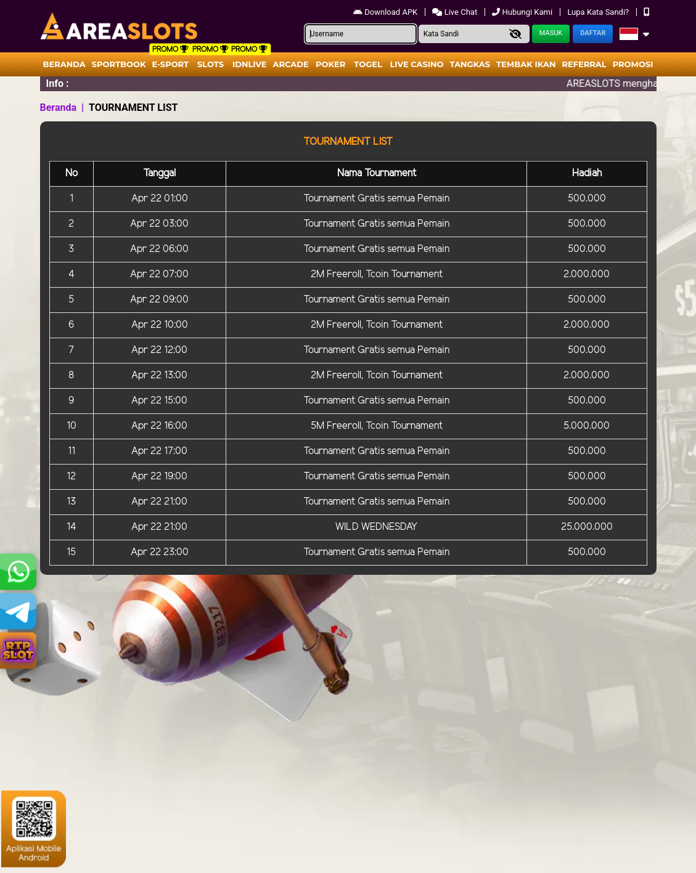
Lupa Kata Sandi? (599, 12)
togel (368, 64)
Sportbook (119, 64)
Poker (330, 64)
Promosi (633, 64)
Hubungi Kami (523, 12)
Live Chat (455, 12)
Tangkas (470, 64)
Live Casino (416, 64)
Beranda (64, 64)
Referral (584, 64)
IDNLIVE (249, 64)
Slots (210, 64)
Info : (57, 83)
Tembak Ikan (525, 64)
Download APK (386, 12)
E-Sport (170, 64)
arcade (291, 64)
